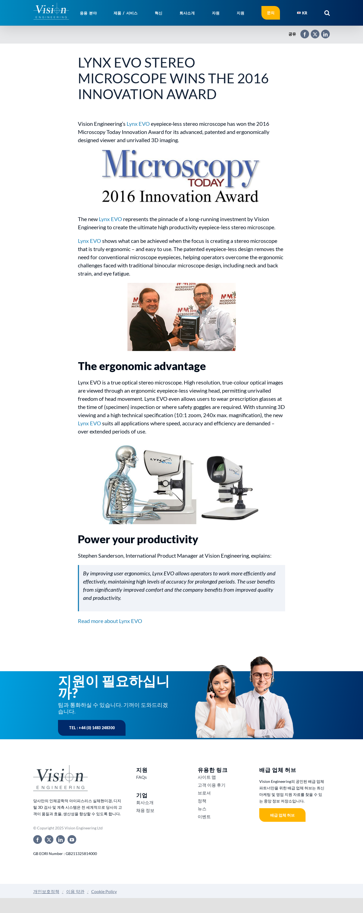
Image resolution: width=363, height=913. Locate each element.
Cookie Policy (104, 891)
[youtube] (72, 839)
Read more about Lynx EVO (110, 621)
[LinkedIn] (322, 32)
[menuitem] (302, 13)
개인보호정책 (46, 891)
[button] (327, 13)
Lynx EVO (138, 123)
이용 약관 (75, 891)
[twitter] (49, 839)
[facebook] (37, 839)
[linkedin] (60, 839)
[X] (312, 32)
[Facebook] (302, 32)
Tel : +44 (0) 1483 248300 (92, 727)
